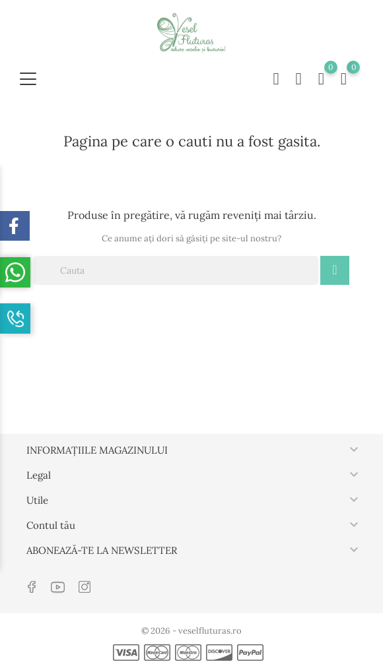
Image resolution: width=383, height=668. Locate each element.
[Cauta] (176, 270)
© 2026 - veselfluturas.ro (191, 630)
